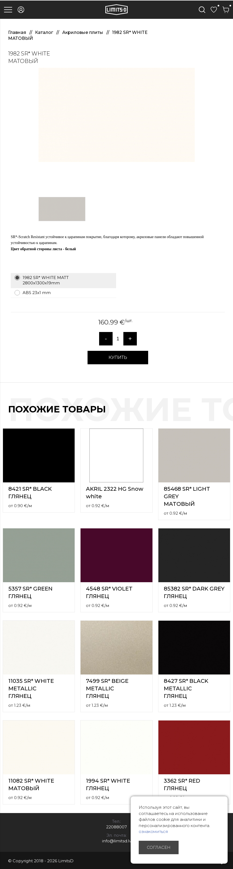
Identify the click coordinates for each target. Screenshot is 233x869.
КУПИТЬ (118, 357)
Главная (17, 32)
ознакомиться (153, 831)
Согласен (159, 847)
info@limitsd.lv (116, 840)
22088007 (116, 826)
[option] (116, 115)
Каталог (44, 32)
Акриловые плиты (83, 32)
